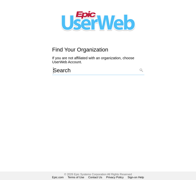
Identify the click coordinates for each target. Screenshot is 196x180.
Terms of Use (76, 177)
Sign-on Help (136, 177)
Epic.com (58, 177)
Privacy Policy (115, 177)
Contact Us (95, 177)
